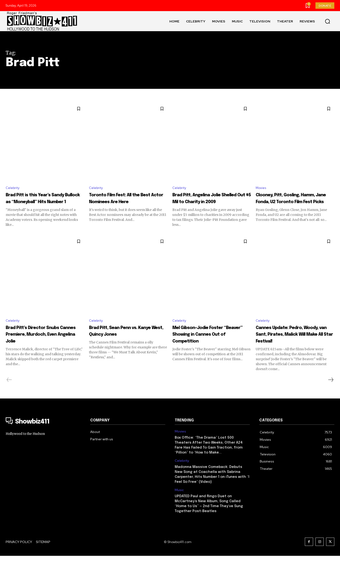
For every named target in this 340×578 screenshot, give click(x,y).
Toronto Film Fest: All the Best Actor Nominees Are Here (126, 202)
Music (179, 512)
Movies (262, 188)
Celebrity (14, 188)
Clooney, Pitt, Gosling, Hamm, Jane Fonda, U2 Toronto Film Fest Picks (290, 202)
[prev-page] (9, 402)
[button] (327, 21)
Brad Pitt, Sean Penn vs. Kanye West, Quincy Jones (127, 346)
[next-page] (330, 402)
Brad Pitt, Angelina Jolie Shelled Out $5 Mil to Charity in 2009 (207, 202)
